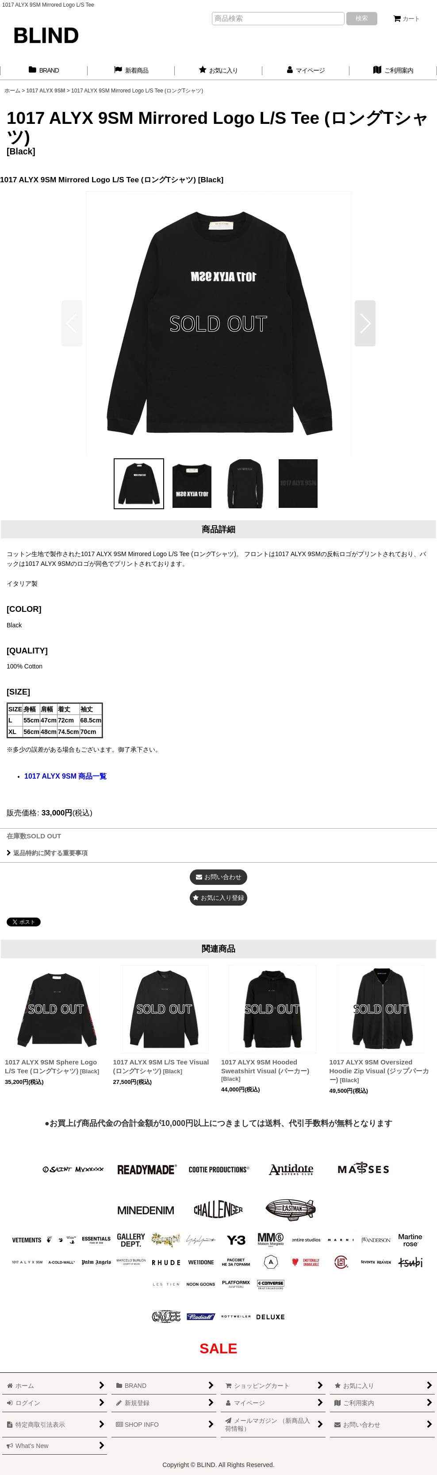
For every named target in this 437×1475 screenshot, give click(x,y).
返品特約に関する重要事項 (47, 853)
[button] (365, 323)
